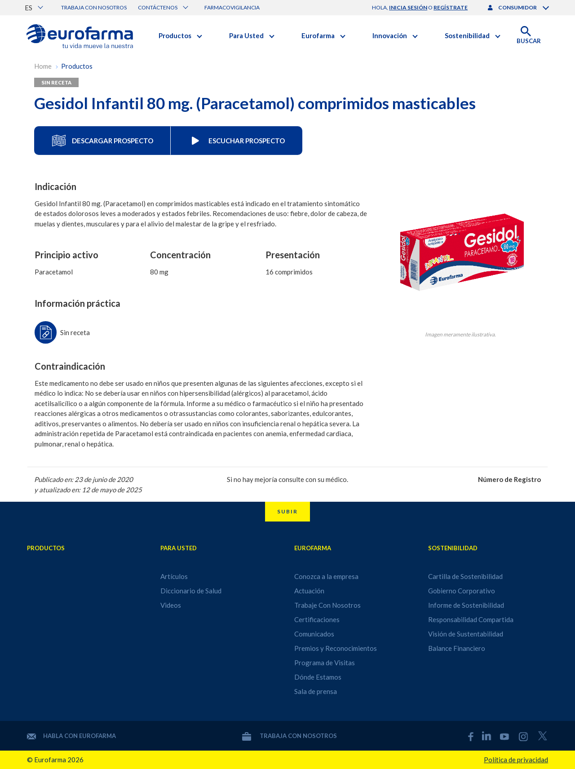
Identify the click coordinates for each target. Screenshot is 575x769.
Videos (170, 605)
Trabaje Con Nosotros (327, 605)
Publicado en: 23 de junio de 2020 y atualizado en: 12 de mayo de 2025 (88, 484)
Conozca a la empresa (326, 576)
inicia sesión (408, 7)
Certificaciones (317, 619)
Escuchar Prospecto (237, 140)
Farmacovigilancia (232, 7)
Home (43, 66)
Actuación (309, 591)
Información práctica (77, 303)
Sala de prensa (315, 691)
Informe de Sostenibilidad (466, 605)
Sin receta (56, 82)
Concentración (180, 255)
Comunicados (314, 634)
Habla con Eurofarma (71, 736)
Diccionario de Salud (190, 591)
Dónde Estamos (317, 677)
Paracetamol (54, 272)
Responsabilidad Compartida (470, 619)
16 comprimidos (289, 272)
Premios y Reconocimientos (335, 648)
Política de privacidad (516, 760)
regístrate (450, 7)
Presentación (292, 255)
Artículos (174, 576)
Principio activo (66, 255)
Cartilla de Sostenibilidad (465, 576)
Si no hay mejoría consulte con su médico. (287, 479)
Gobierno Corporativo (461, 591)
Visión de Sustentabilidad (465, 634)
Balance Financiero (456, 648)
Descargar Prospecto (102, 140)
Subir (287, 511)
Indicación (55, 186)
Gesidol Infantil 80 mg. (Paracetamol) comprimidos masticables (255, 103)
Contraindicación (70, 366)
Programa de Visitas (324, 663)
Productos (77, 66)
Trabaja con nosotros (94, 7)
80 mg (159, 272)
